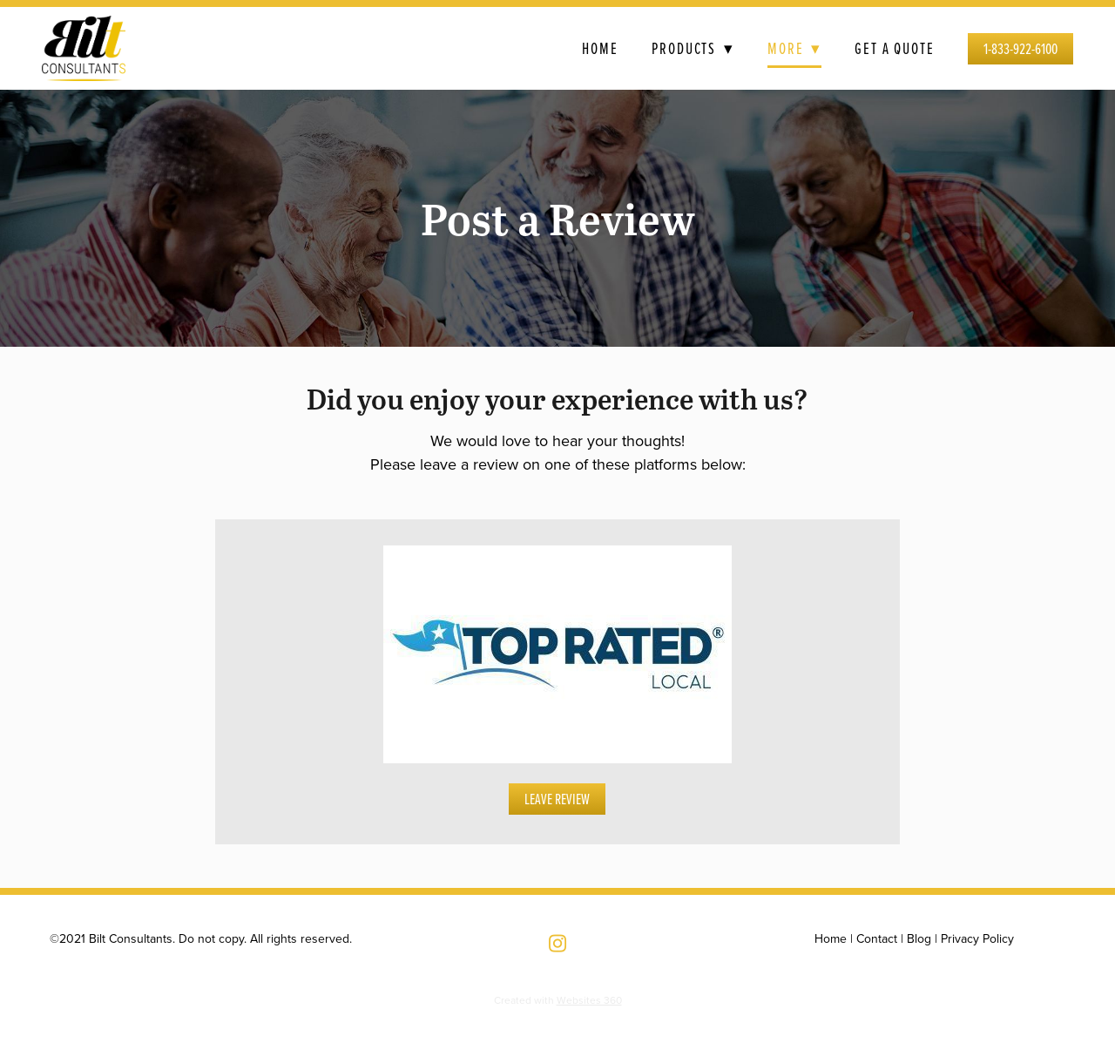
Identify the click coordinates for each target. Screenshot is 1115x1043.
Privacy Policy (977, 938)
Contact (876, 938)
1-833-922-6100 (1020, 48)
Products (693, 48)
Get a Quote (895, 48)
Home (600, 48)
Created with (558, 999)
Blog (919, 938)
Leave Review (557, 798)
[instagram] (557, 943)
